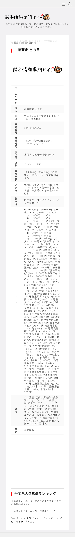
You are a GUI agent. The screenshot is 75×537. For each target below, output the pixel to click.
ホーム (13, 41)
